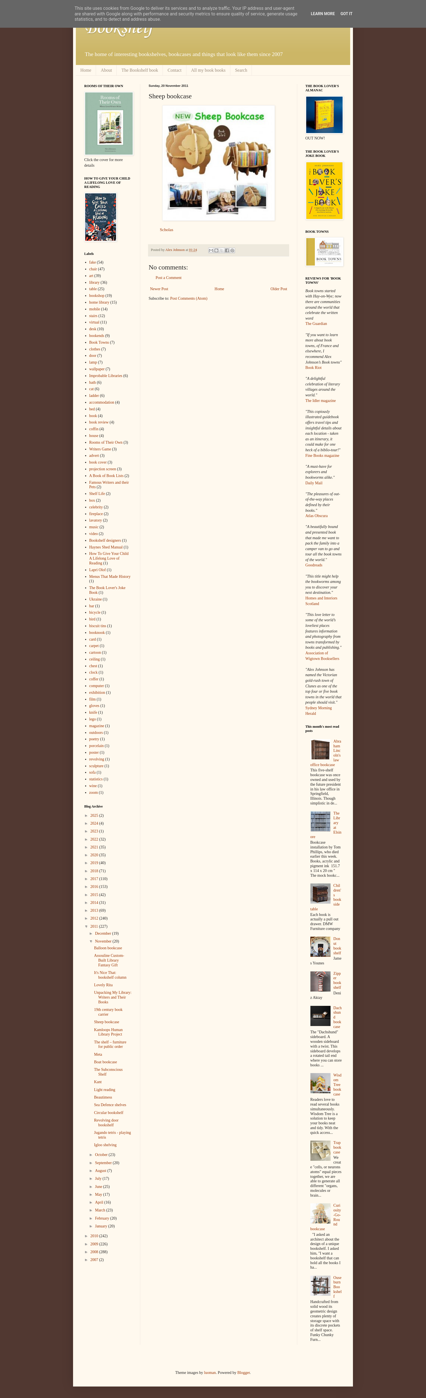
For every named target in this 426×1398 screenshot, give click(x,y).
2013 (94, 910)
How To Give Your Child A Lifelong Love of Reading (109, 558)
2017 (94, 879)
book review (99, 422)
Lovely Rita (103, 985)
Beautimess (103, 1097)
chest (93, 666)
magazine (96, 726)
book (93, 416)
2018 (94, 871)
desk (93, 329)
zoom (93, 792)
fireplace (96, 514)
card (92, 639)
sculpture (96, 766)
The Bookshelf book (139, 70)
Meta (98, 1054)
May (99, 1194)
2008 (94, 1252)
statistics (96, 779)
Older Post (279, 289)
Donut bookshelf (337, 946)
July (98, 1178)
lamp (93, 362)
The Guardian (316, 324)
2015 (94, 895)
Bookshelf (118, 28)
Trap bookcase (337, 1147)
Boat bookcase (105, 1062)
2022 (94, 839)
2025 (94, 815)
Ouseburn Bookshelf (337, 1287)
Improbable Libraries (106, 376)
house (94, 436)
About (106, 70)
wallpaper (97, 369)
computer (96, 686)
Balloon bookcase (108, 948)
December (103, 933)
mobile (94, 309)
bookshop (96, 296)
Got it (346, 13)
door (93, 355)
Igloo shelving (105, 1145)
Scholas (166, 229)
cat (91, 389)
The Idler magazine (320, 401)
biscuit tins (97, 626)
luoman (210, 1373)
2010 (94, 1236)
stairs (93, 316)
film (92, 699)
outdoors (96, 733)
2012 (94, 918)
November (104, 941)
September (104, 1163)
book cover (98, 462)
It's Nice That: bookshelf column (110, 975)
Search (241, 70)
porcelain (96, 746)
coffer (94, 679)
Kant (98, 1082)
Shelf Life (97, 494)
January (101, 1226)
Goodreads (313, 565)
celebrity (96, 507)
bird (92, 619)
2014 (94, 903)
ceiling (94, 659)
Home (85, 70)
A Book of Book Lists (106, 476)
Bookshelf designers (105, 540)
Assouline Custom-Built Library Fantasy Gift (109, 960)
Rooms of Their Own (106, 442)
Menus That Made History (110, 576)
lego (92, 719)
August (101, 1171)
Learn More (323, 13)
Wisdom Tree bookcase (337, 1084)
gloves (94, 706)
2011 (94, 926)
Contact (175, 70)
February (102, 1218)
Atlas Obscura (316, 516)
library (94, 282)
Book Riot (313, 368)
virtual (94, 322)
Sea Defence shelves (110, 1105)
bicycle (94, 612)
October (102, 1155)
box (92, 500)
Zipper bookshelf (337, 980)
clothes (94, 349)
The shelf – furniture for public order (110, 1044)
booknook (97, 633)
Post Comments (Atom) (188, 298)
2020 (94, 855)
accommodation (101, 402)
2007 (94, 1260)
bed (92, 409)
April (99, 1202)
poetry (94, 739)
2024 (94, 823)
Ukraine (95, 599)
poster (94, 752)
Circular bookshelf (108, 1113)
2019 (94, 863)
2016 (94, 887)
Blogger (243, 1373)
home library (99, 302)
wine (93, 786)
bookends (96, 336)
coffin (94, 429)
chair (93, 269)
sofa (92, 772)
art (91, 276)
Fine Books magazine (322, 455)
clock (93, 672)
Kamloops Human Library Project (108, 1032)
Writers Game (100, 449)
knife (93, 712)
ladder (94, 396)
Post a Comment (169, 278)
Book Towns (99, 342)
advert (94, 455)
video (93, 534)
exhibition (97, 692)
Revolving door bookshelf (106, 1122)
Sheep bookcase (106, 1022)
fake (92, 262)
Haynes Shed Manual (106, 547)
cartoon (95, 652)
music (94, 527)
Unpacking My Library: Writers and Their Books (113, 997)
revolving (96, 759)
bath (92, 382)
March (100, 1210)
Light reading (104, 1090)
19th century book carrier (108, 1012)
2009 (94, 1244)
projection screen (102, 469)
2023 (94, 831)
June (99, 1187)
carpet (94, 646)
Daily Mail (313, 483)
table (93, 289)
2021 (94, 847)
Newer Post (159, 289)
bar (91, 606)
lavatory (95, 520)
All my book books (208, 70)
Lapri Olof (97, 570)
